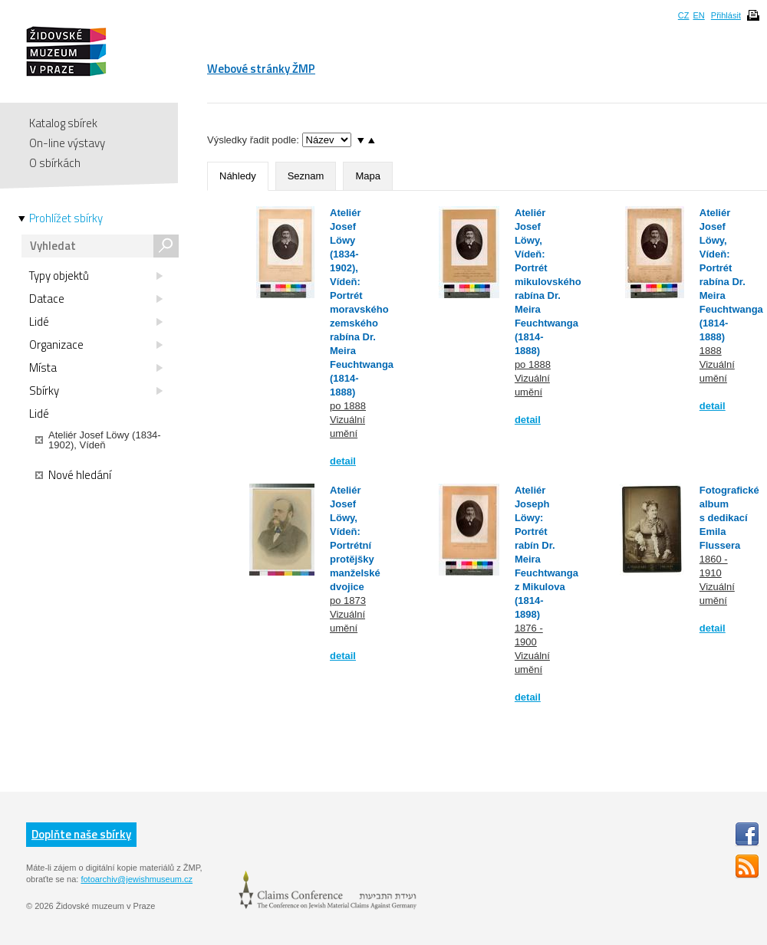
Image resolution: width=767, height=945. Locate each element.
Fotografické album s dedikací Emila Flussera (729, 517)
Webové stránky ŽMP (261, 68)
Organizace (96, 345)
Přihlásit (726, 15)
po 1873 (348, 600)
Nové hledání (73, 475)
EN (698, 15)
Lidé (96, 322)
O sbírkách (55, 163)
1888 (711, 350)
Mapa (367, 176)
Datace (96, 299)
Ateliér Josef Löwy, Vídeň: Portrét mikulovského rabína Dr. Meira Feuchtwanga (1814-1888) (548, 281)
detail (343, 461)
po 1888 (348, 406)
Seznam (306, 176)
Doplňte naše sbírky (81, 834)
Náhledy (237, 176)
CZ (684, 15)
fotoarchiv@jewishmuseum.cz (137, 879)
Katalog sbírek (63, 123)
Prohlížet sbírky (66, 218)
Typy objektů (96, 276)
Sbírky (96, 391)
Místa (96, 368)
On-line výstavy (67, 143)
